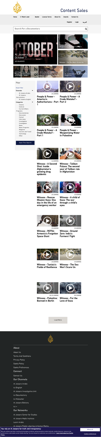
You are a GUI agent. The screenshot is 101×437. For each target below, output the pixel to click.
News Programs (24, 127)
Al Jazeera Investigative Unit (24, 391)
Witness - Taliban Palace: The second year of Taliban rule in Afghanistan (70, 168)
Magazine (22, 130)
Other (21, 136)
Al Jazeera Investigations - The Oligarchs (76, 75)
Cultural (21, 107)
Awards (65, 17)
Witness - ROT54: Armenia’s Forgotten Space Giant (47, 234)
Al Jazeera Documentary (21, 96)
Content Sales (74, 11)
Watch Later (24, 17)
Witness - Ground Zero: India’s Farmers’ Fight (68, 234)
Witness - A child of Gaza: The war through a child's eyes (70, 201)
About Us (57, 17)
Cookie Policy (18, 363)
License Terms (46, 17)
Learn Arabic (18, 422)
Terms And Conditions (22, 356)
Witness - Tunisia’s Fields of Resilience (47, 266)
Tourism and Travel (25, 132)
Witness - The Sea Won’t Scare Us (71, 62)
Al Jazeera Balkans (21, 402)
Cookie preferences (90, 434)
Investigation (23, 123)
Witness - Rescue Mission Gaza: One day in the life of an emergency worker (47, 201)
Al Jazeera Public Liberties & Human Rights (31, 426)
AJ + (15, 406)
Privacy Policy (19, 360)
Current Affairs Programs (22, 110)
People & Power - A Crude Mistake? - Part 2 (70, 99)
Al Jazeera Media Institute (23, 418)
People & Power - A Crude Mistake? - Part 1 (47, 133)
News (20, 125)
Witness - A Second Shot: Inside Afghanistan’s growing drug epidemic (47, 169)
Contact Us (74, 17)
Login (77, 22)
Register (69, 22)
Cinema (21, 105)
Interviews (22, 119)
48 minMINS (20, 61)
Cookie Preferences (21, 367)
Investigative (23, 121)
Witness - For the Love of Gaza (68, 300)
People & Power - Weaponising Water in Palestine (70, 46)
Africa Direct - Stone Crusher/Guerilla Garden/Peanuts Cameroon (49, 74)
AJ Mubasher (18, 399)
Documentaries (24, 113)
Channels (19, 91)
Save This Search (25, 142)
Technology (22, 134)
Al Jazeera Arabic (24, 93)
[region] (50, 432)
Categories (19, 102)
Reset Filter (19, 88)
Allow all (90, 429)
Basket (36, 17)
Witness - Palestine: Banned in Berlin (47, 300)
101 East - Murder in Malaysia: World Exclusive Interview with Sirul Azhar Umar (26, 74)
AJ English (17, 387)
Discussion (22, 115)
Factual (21, 117)
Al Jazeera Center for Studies (25, 414)
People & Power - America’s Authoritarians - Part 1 (47, 101)
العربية (85, 22)
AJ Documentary (20, 395)
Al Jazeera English (25, 99)
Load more (58, 320)
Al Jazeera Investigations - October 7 (31, 56)
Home (15, 17)
